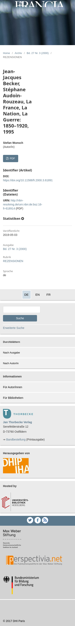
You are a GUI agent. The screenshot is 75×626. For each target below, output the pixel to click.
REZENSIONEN (13, 261)
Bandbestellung (16, 439)
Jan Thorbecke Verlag (17, 422)
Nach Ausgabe (11, 352)
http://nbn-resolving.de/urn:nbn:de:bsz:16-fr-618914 (22, 204)
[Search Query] (21, 309)
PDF (12, 158)
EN (37, 294)
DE (26, 294)
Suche (20, 318)
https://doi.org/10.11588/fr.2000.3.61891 (28, 180)
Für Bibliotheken (13, 397)
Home (6, 53)
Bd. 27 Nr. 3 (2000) (38, 53)
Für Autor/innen (12, 387)
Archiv (18, 53)
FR (48, 294)
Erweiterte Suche (13, 328)
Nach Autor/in (11, 363)
